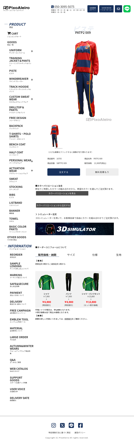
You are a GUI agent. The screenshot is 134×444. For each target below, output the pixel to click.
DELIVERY (20, 302)
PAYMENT (20, 293)
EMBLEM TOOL (20, 320)
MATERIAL (20, 329)
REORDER (20, 255)
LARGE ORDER (20, 338)
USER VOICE (20, 390)
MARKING (20, 276)
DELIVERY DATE (20, 399)
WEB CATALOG (20, 369)
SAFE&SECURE (20, 285)
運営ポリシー (79, 432)
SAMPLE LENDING (20, 266)
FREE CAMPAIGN (20, 311)
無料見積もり (102, 172)
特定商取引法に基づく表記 (60, 432)
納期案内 (68, 319)
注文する (63, 172)
